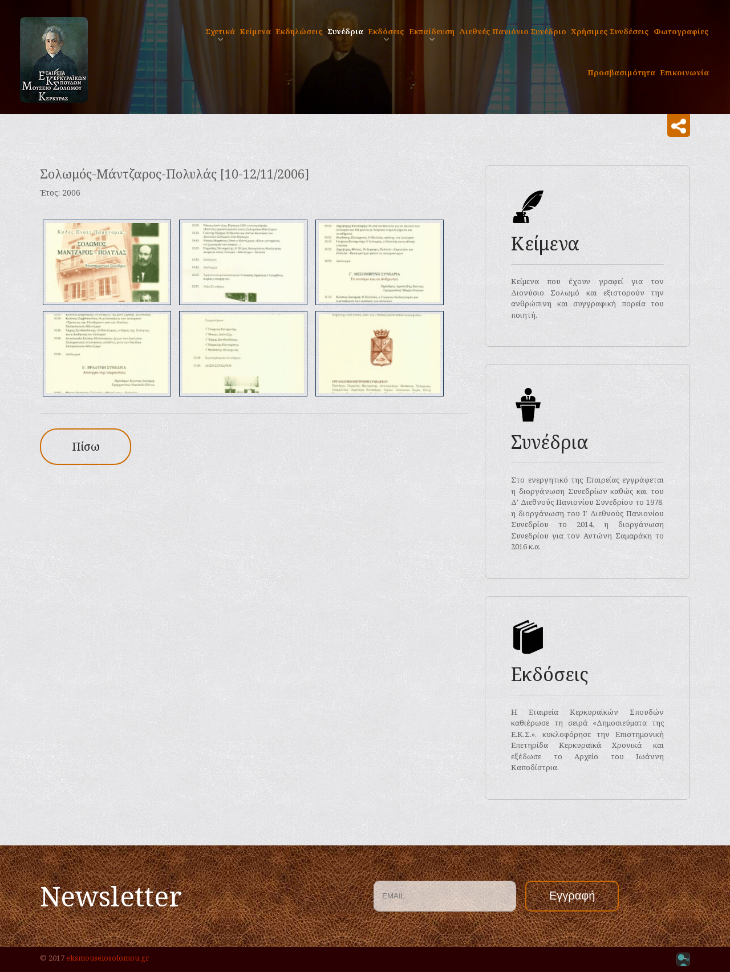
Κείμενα (255, 31)
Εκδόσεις (386, 31)
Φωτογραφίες (681, 31)
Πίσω (86, 446)
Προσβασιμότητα (621, 72)
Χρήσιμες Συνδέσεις (610, 31)
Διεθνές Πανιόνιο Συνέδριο (512, 31)
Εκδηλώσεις (299, 31)
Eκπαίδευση (432, 31)
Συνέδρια (345, 31)
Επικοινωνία (684, 72)
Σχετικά (220, 31)
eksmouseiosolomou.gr (107, 958)
